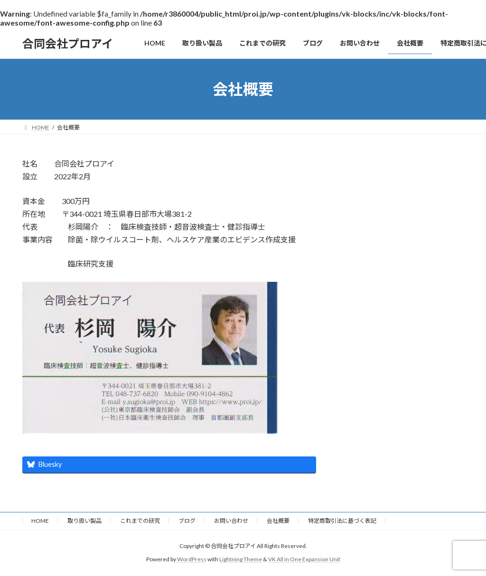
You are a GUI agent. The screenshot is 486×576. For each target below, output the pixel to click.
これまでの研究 (140, 520)
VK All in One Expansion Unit (304, 559)
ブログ (187, 520)
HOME (40, 520)
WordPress (191, 559)
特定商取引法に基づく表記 (342, 520)
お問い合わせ (231, 520)
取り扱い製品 (84, 520)
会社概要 (278, 520)
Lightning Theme (240, 559)
